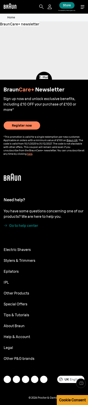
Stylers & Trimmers (19, 260)
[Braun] (10, 6)
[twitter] (25, 379)
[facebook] (34, 379)
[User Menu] (50, 7)
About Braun (14, 326)
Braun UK (72, 140)
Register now (22, 125)
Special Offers (15, 304)
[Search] (41, 7)
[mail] (7, 379)
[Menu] (82, 7)
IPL (6, 282)
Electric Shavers (17, 249)
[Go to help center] (21, 225)
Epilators (11, 271)
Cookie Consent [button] (72, 400)
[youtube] (43, 379)
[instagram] (16, 379)
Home (11, 17)
